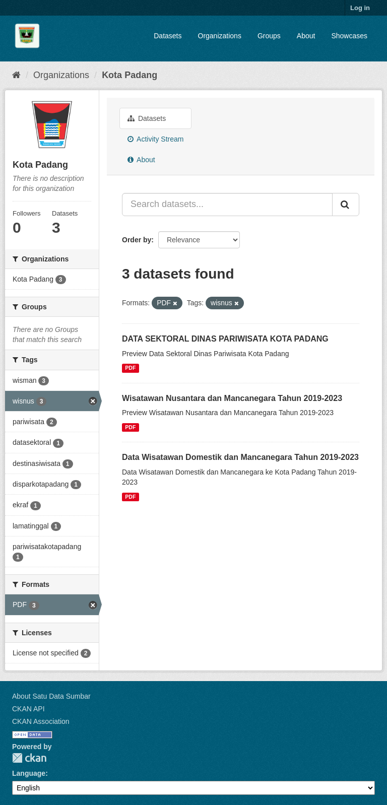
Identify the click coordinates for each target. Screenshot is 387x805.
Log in (360, 8)
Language (28, 773)
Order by (136, 240)
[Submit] (345, 204)
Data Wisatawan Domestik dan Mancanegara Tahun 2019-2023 (240, 457)
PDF (130, 368)
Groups (269, 36)
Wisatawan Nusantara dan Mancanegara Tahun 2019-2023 (232, 398)
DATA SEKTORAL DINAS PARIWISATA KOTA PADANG (225, 338)
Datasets (167, 36)
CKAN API (28, 709)
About (306, 36)
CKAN (29, 758)
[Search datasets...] (227, 204)
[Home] (16, 75)
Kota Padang (129, 75)
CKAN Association (41, 721)
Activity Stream (155, 139)
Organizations (219, 36)
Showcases (349, 36)
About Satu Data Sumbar (51, 696)
